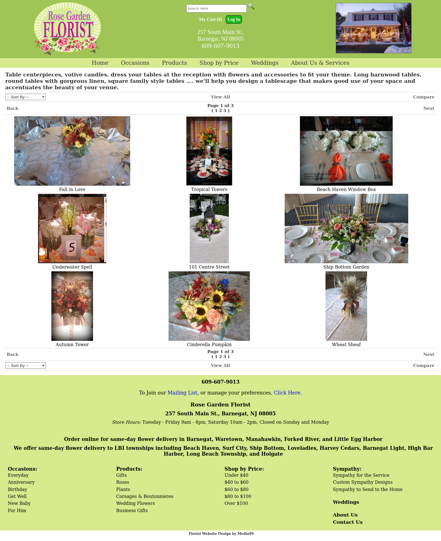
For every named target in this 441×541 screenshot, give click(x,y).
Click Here (287, 393)
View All (220, 97)
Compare (423, 97)
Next (428, 108)
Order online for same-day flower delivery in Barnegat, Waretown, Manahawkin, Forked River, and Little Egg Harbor (223, 439)
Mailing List (182, 393)
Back (12, 108)
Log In (233, 19)
